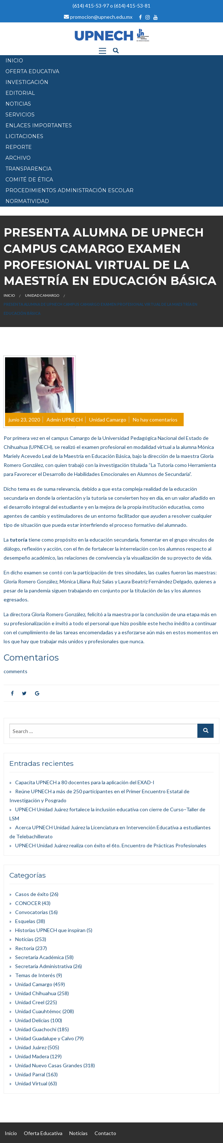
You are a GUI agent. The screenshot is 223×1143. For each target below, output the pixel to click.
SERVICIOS (20, 114)
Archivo (18, 158)
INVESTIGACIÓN (26, 82)
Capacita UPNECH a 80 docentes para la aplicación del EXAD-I (84, 782)
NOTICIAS (18, 104)
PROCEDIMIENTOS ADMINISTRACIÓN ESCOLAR (69, 190)
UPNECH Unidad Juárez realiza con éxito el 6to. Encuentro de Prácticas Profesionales (110, 845)
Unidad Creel (29, 1002)
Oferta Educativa (43, 1133)
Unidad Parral (30, 1074)
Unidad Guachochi (35, 1029)
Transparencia (28, 169)
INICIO (14, 60)
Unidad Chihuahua (35, 993)
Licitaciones (24, 136)
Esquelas (25, 921)
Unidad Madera (32, 1056)
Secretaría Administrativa (43, 966)
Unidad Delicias (32, 1020)
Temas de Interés (35, 975)
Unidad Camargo (42, 295)
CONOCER (28, 903)
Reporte (18, 147)
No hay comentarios (155, 419)
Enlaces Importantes (38, 125)
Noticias (24, 939)
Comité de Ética (29, 179)
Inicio (9, 295)
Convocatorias (31, 912)
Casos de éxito (32, 894)
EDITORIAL (20, 93)
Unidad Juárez (31, 1047)
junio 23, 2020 (24, 419)
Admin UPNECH (65, 419)
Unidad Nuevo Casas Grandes (48, 1065)
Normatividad (27, 201)
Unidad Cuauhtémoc (38, 1011)
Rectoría (24, 948)
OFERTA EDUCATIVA (32, 71)
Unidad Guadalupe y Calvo (44, 1038)
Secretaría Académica (39, 957)
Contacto (105, 1133)
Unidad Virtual (31, 1083)
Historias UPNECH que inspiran (50, 930)
